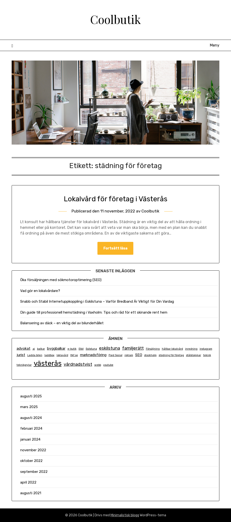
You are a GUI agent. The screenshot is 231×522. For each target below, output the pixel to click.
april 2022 (28, 482)
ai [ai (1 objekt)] (34, 348)
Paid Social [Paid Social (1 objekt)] (115, 355)
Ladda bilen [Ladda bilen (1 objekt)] (34, 355)
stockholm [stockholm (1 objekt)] (150, 355)
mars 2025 (29, 407)
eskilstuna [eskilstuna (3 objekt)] (109, 348)
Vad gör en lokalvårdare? (40, 291)
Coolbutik (115, 19)
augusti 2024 (31, 418)
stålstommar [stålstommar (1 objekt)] (193, 355)
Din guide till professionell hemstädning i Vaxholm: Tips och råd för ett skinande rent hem (93, 312)
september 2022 (34, 472)
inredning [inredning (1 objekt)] (191, 348)
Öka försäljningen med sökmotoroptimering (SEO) (60, 280)
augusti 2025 (31, 396)
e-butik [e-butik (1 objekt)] (72, 348)
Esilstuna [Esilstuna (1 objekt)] (91, 348)
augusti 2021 (30, 493)
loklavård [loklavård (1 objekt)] (62, 355)
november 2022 (33, 450)
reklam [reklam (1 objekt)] (129, 355)
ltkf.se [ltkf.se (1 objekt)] (74, 355)
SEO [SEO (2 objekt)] (138, 355)
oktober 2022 (31, 461)
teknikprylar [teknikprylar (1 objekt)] (24, 365)
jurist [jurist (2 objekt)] (21, 355)
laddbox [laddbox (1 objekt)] (49, 355)
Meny (214, 45)
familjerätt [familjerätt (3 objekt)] (133, 348)
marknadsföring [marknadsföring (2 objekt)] (93, 355)
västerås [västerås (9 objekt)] (48, 363)
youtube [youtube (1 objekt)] (108, 365)
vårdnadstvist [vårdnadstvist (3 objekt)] (78, 364)
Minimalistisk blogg (125, 515)
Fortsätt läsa (115, 248)
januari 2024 (30, 439)
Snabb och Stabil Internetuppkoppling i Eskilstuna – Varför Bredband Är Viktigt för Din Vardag (97, 301)
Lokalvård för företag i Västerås (115, 199)
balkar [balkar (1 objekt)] (41, 348)
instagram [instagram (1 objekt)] (206, 348)
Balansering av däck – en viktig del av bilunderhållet (62, 323)
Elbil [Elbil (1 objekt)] (81, 348)
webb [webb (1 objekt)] (97, 365)
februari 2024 (31, 428)
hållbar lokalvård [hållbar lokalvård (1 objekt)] (172, 348)
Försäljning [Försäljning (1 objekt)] (153, 348)
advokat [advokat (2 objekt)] (23, 348)
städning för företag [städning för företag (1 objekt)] (171, 355)
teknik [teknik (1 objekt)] (207, 355)
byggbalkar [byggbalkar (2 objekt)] (56, 348)
